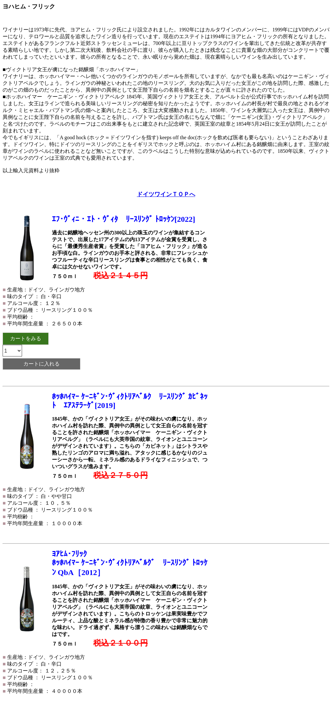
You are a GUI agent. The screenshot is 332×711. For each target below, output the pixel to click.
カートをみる (25, 338)
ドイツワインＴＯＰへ (166, 194)
